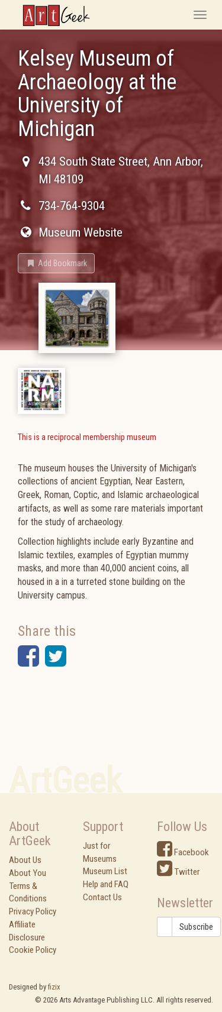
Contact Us (102, 897)
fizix (54, 986)
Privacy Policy (32, 911)
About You (27, 873)
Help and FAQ (105, 884)
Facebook (183, 852)
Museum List (105, 871)
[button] (56, 263)
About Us (25, 860)
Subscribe (196, 927)
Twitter (178, 871)
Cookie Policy (32, 950)
